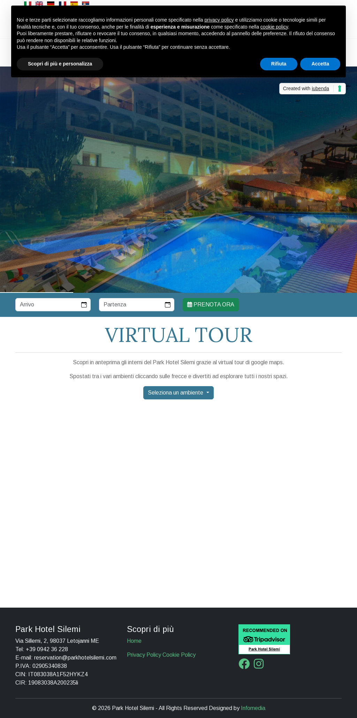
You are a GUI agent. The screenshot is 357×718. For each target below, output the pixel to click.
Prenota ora (210, 304)
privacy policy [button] (219, 20)
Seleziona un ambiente (176, 393)
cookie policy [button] (274, 27)
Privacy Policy (144, 655)
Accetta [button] (320, 64)
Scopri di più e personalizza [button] (60, 64)
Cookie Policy (179, 655)
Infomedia (253, 708)
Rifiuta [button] (279, 64)
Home (134, 641)
